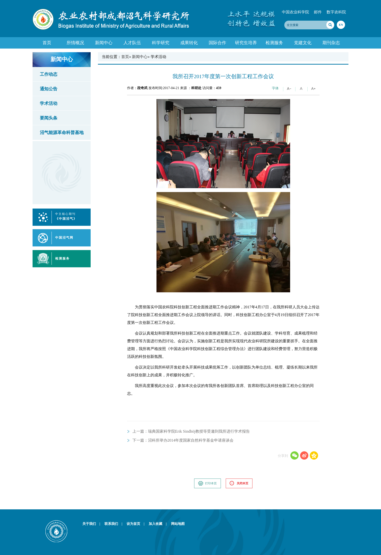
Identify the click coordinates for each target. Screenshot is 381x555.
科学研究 (160, 42)
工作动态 (48, 74)
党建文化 (303, 42)
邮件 (318, 12)
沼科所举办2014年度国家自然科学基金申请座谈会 (183, 440)
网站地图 (178, 524)
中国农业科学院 (295, 12)
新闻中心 (104, 42)
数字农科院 (336, 12)
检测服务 (274, 42)
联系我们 (115, 524)
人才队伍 (132, 42)
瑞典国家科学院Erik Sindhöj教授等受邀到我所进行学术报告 (191, 431)
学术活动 (48, 103)
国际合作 (217, 42)
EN (341, 24)
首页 (47, 42)
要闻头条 (48, 118)
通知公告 (48, 88)
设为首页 (137, 524)
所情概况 (75, 42)
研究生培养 (246, 42)
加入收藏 (159, 524)
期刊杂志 (331, 42)
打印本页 (207, 483)
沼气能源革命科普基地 (62, 132)
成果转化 (189, 42)
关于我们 (93, 524)
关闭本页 (238, 483)
